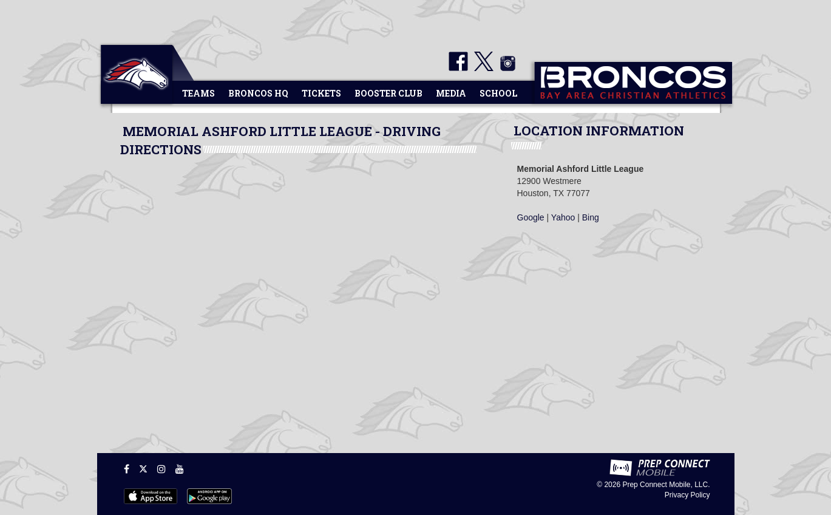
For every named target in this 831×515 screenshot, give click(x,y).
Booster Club (388, 93)
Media (451, 93)
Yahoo (563, 217)
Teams (198, 93)
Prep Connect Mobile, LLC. (666, 484)
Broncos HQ (258, 93)
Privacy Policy (687, 495)
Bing (590, 217)
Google (530, 217)
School (498, 93)
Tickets (321, 93)
